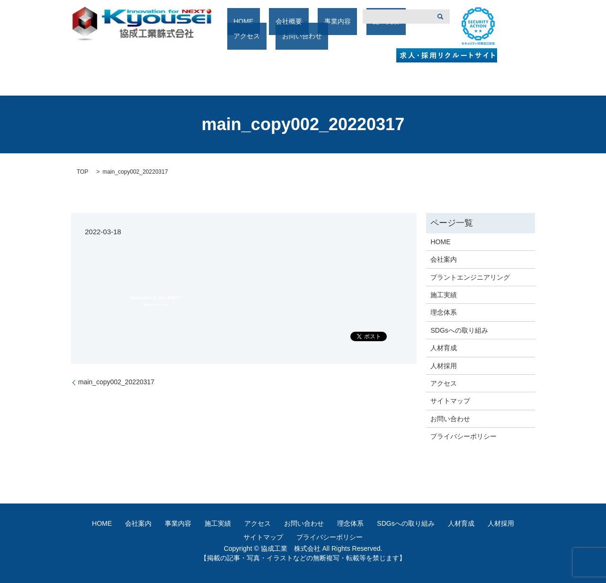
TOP (82, 171)
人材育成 (443, 348)
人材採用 (443, 366)
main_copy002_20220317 (116, 382)
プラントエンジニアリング (470, 277)
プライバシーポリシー (463, 436)
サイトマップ (450, 401)
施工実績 (352, 36)
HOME (241, 36)
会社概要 (273, 36)
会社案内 (443, 259)
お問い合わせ (450, 419)
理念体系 (443, 312)
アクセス (387, 36)
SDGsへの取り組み (459, 330)
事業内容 (316, 36)
